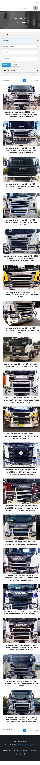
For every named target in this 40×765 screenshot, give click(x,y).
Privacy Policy (22, 750)
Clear (15, 64)
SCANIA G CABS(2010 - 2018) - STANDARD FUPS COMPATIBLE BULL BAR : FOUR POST (21, 365)
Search (5, 34)
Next (36, 80)
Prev (19, 80)
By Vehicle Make (8, 70)
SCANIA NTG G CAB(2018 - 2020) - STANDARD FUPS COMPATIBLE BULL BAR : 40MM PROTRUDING (21, 436)
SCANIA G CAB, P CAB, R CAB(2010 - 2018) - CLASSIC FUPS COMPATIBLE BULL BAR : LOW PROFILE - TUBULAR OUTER (21, 258)
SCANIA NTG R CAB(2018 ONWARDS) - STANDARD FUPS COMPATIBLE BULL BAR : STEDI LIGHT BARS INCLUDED (21, 647)
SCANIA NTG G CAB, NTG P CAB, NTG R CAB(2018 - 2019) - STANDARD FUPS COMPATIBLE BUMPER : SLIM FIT (21, 472)
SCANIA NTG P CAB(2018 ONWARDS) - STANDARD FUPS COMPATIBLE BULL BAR (21, 543)
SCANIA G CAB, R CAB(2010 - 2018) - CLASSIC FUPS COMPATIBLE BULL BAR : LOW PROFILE (21, 330)
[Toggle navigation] (37, 3)
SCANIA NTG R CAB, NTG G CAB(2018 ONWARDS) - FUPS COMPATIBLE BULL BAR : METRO (21, 683)
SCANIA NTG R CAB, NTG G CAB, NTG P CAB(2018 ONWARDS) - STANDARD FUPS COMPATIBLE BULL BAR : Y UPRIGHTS (21, 719)
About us (12, 750)
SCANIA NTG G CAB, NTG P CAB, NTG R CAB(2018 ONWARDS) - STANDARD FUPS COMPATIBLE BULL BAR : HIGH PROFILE (21, 508)
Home (16, 22)
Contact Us (33, 750)
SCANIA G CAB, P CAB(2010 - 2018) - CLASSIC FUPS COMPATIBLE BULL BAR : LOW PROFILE (21, 186)
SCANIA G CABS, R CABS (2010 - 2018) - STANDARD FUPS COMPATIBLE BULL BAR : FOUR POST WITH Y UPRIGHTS (21, 114)
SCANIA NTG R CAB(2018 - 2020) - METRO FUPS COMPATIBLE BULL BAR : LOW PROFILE (21, 612)
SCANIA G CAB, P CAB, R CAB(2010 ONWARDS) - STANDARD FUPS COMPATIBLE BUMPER (21, 294)
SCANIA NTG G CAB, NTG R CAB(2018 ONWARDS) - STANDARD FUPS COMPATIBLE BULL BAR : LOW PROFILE (21, 400)
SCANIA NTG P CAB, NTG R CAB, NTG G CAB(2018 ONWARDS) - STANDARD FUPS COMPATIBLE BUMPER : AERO (21, 577)
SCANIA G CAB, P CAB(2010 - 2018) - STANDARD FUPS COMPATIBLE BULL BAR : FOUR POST (21, 222)
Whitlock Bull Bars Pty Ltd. (26, 745)
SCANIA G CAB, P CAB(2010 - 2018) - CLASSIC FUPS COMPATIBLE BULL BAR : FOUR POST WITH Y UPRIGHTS (21, 150)
